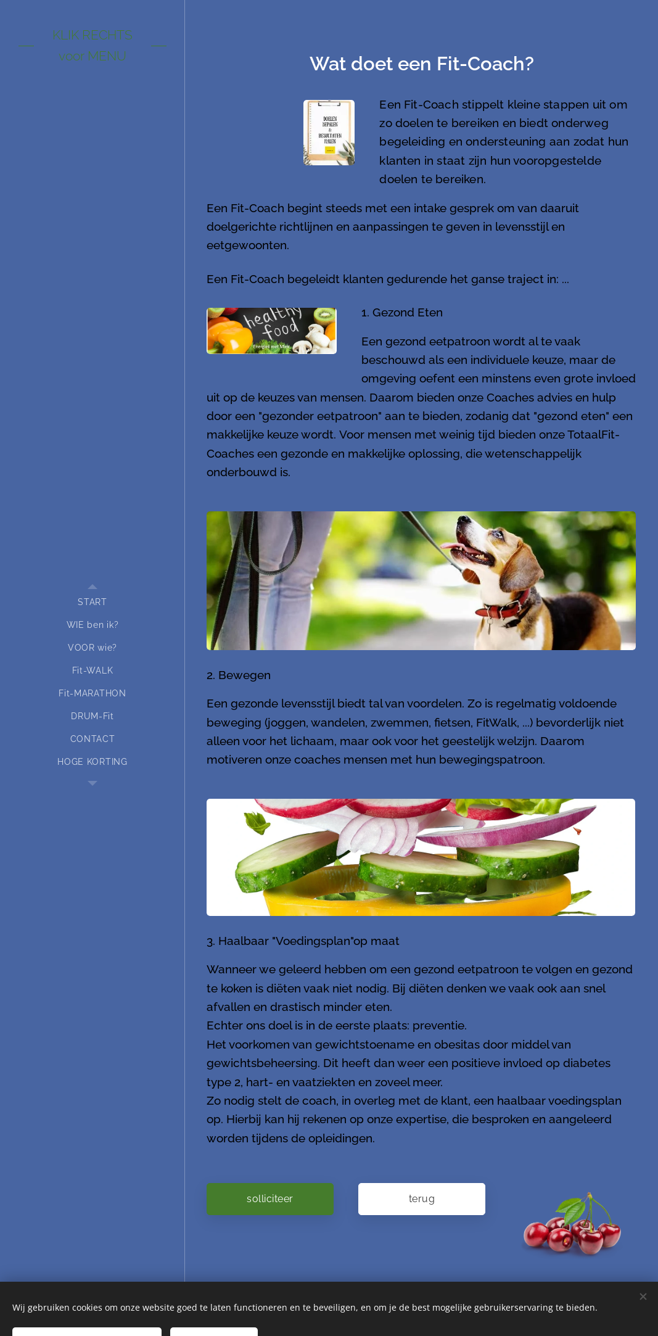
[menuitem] (92, 602)
